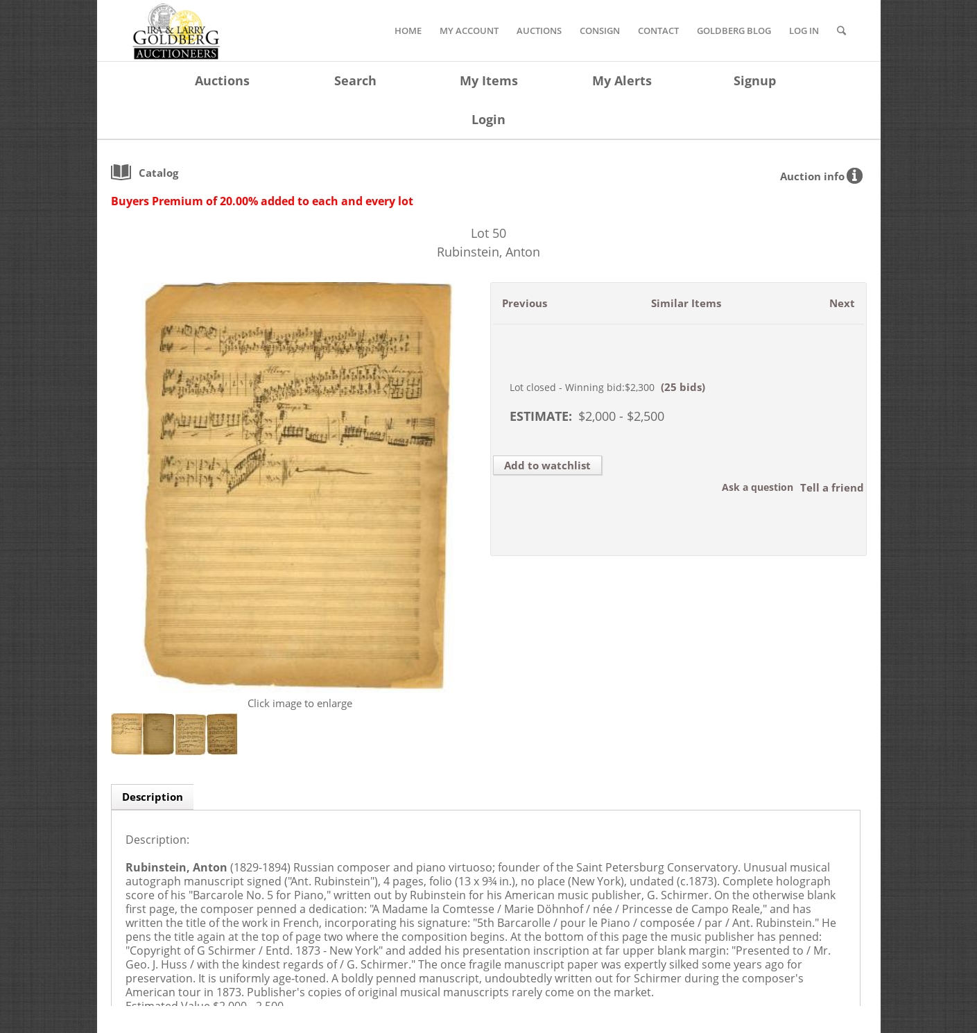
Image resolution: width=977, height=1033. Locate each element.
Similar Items (686, 303)
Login (488, 119)
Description (152, 797)
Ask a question (757, 487)
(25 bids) (683, 387)
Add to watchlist (547, 465)
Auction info (812, 176)
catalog (158, 173)
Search (355, 80)
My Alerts (622, 80)
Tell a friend (832, 487)
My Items (489, 80)
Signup (755, 80)
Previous (524, 303)
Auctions (222, 80)
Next (842, 303)
